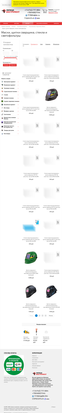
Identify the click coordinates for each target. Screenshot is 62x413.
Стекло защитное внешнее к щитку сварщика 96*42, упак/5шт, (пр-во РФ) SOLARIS (31, 239)
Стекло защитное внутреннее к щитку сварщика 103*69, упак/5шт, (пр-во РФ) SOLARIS (31, 142)
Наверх (53, 406)
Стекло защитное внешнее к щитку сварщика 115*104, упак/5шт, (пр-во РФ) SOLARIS (51, 142)
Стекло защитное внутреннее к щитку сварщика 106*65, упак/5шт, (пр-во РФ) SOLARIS (31, 207)
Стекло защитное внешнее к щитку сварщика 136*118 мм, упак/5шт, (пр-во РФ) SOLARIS (51, 271)
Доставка (34, 359)
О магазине (35, 357)
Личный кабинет (36, 365)
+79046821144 (33, 12)
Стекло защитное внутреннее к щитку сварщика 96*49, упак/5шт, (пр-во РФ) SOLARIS (31, 76)
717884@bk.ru (34, 15)
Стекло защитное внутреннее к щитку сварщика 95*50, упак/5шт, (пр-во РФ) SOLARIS (51, 207)
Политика (34, 367)
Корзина (50, 9)
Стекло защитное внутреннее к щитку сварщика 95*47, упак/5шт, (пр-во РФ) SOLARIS (31, 109)
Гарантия (34, 363)
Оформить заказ (53, 12)
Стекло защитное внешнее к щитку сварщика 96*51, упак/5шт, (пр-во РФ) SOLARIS (51, 239)
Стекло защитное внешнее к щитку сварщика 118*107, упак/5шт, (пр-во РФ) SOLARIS (31, 175)
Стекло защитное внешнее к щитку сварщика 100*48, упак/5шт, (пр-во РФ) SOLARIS (51, 175)
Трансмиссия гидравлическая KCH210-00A (47, 338)
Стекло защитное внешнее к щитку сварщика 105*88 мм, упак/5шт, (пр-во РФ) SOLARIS (51, 76)
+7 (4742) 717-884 (32, 10)
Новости (34, 355)
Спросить (28, 18)
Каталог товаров (6, 74)
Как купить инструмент (38, 361)
